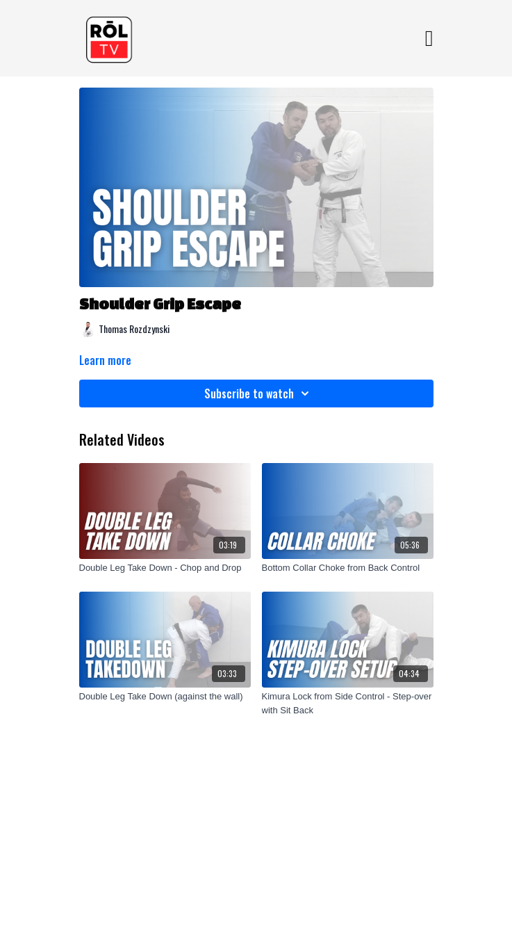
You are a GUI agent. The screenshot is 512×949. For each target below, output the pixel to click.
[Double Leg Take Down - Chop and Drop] (165, 568)
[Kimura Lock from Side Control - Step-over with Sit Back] (347, 703)
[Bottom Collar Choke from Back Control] (347, 568)
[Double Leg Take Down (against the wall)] (165, 697)
